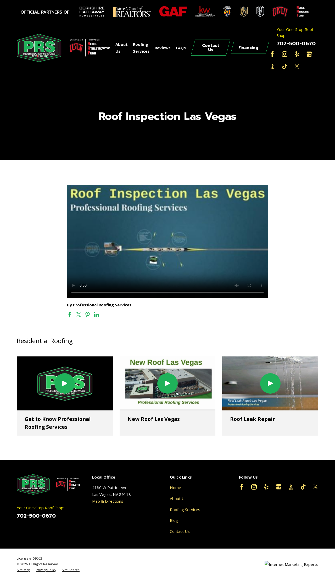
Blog (174, 520)
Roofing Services (185, 509)
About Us (178, 498)
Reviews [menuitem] (163, 47)
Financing (248, 48)
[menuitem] (23, 570)
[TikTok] (284, 66)
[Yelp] (297, 54)
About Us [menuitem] (121, 48)
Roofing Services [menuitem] (141, 48)
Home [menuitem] (104, 47)
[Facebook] (272, 54)
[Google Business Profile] (309, 54)
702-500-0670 (296, 43)
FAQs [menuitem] (181, 47)
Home (175, 487)
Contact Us (210, 48)
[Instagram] (284, 54)
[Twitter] (297, 66)
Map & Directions (107, 501)
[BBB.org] (272, 66)
